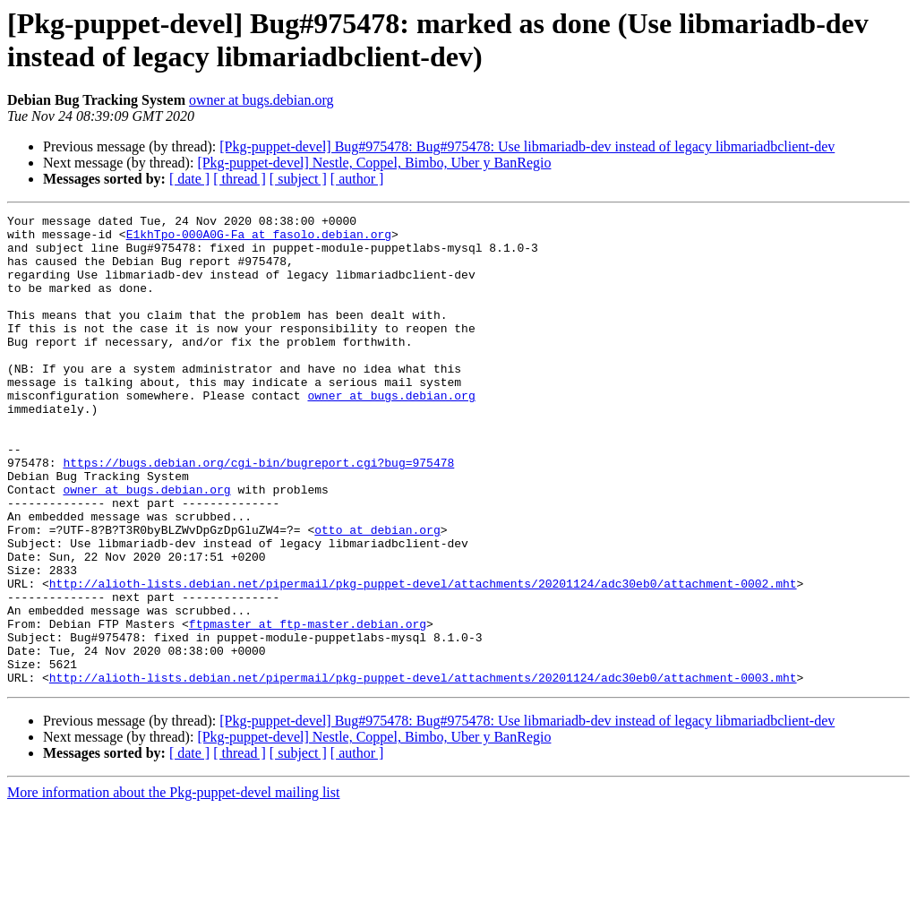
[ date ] (189, 178)
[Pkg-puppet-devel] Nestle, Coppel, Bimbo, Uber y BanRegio (374, 162)
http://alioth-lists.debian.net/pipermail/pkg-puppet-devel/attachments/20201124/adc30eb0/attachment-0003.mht (423, 771)
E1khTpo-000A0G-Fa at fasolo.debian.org (258, 239)
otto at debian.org (377, 594)
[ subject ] (298, 178)
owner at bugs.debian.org (261, 99)
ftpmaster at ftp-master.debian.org (307, 707)
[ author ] (357, 178)
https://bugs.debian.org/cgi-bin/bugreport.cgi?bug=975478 (258, 513)
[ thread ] (239, 178)
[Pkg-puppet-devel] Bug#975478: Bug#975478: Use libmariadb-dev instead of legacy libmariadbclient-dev (527, 146)
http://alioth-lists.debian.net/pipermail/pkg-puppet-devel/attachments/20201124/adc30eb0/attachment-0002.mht (423, 658)
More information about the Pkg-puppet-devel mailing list (173, 886)
